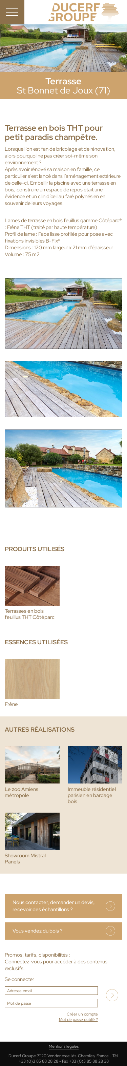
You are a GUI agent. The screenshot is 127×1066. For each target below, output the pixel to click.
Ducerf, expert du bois (83, 12)
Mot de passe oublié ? (78, 1019)
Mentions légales (64, 1046)
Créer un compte (82, 1014)
